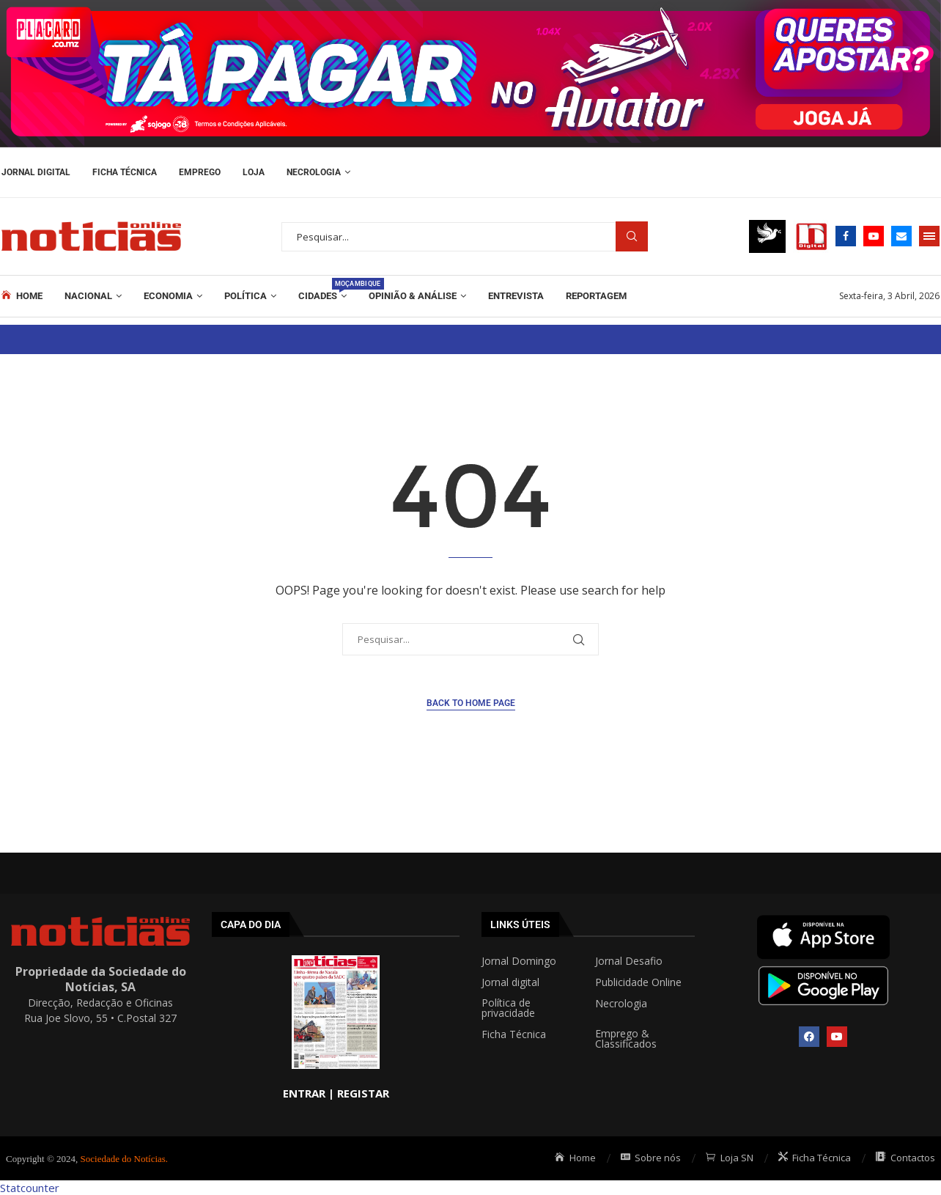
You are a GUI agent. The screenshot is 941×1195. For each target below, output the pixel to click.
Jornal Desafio (629, 961)
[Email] (901, 236)
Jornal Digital (35, 172)
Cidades (322, 289)
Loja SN (729, 1157)
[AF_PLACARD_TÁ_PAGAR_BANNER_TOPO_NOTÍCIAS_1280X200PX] (470, 7)
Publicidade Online (638, 982)
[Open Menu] (929, 236)
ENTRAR (304, 1093)
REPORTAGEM (596, 295)
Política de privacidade (508, 1008)
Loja (254, 172)
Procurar (632, 236)
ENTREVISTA (516, 295)
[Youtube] (873, 236)
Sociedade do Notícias (123, 1158)
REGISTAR (363, 1093)
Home (22, 295)
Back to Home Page (471, 703)
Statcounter (29, 1187)
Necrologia (314, 172)
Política (245, 295)
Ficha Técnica (124, 172)
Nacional (88, 295)
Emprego (200, 172)
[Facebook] (845, 236)
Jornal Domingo (518, 961)
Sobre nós (651, 1157)
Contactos (905, 1157)
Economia (168, 295)
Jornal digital (510, 982)
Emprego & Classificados (626, 1039)
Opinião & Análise (413, 295)
